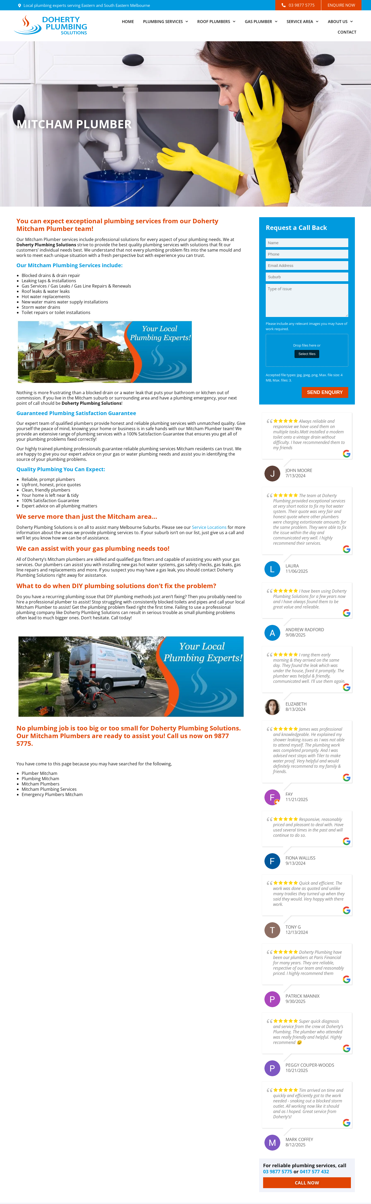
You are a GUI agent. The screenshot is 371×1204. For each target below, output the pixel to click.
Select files (307, 354)
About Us (340, 21)
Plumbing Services (165, 21)
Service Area (303, 21)
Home (128, 21)
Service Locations (209, 527)
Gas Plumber (261, 21)
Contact (347, 32)
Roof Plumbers (216, 21)
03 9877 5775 (277, 1172)
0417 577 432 (314, 1172)
